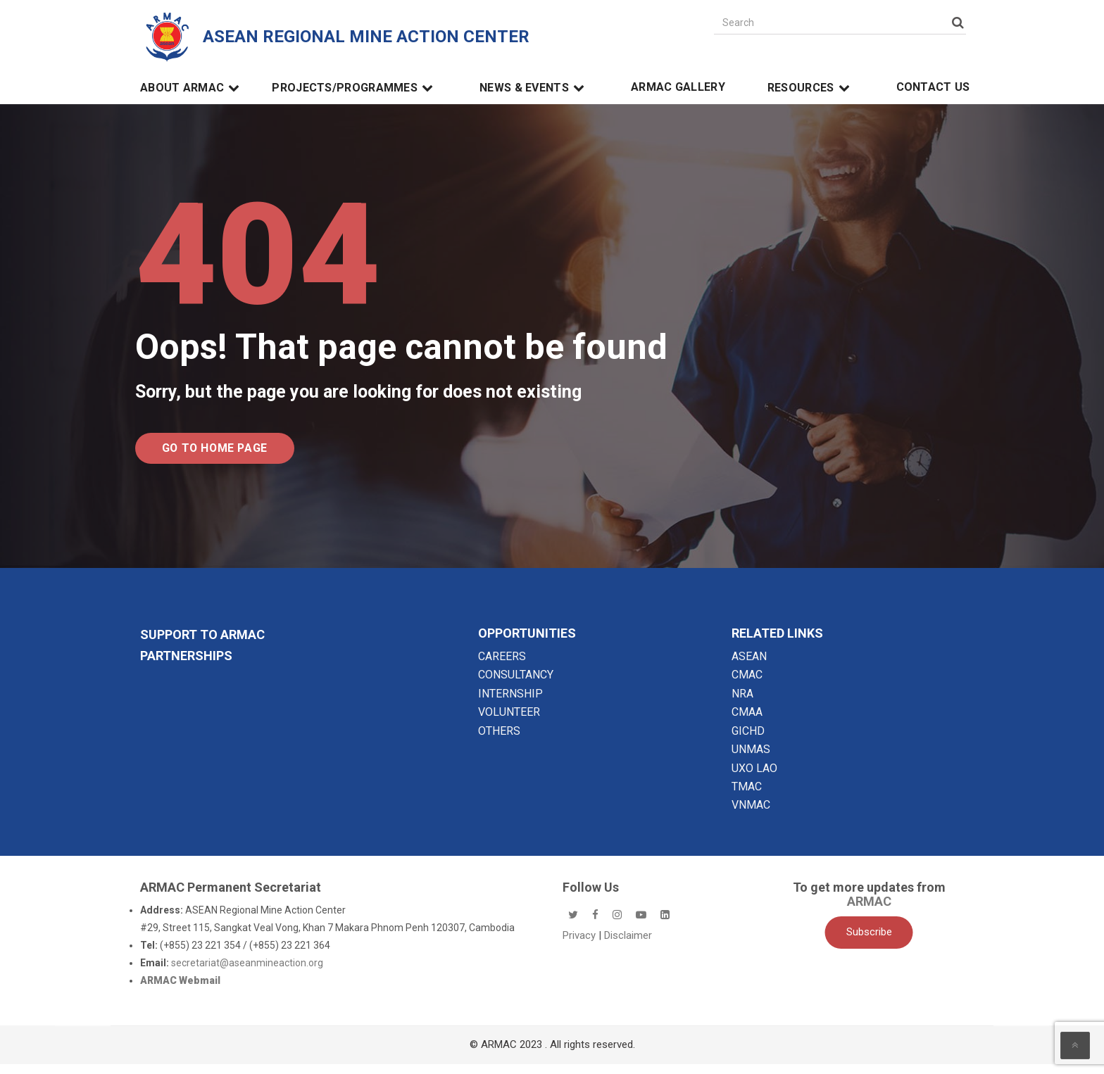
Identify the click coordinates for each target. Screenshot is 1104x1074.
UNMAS (751, 759)
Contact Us (933, 87)
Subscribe (869, 942)
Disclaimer (628, 945)
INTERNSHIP (510, 703)
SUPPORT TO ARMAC (202, 644)
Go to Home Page (236, 452)
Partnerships (186, 665)
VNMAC (751, 815)
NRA (742, 703)
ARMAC (869, 911)
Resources (810, 88)
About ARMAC (192, 88)
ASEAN (749, 666)
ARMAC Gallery (678, 87)
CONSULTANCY (515, 685)
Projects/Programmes (354, 88)
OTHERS (499, 740)
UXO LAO (754, 778)
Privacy (580, 945)
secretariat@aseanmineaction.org (247, 972)
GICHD (748, 740)
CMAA (747, 721)
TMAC (747, 796)
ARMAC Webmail (180, 990)
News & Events (534, 88)
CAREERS (502, 666)
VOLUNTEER (509, 721)
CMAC (747, 685)
